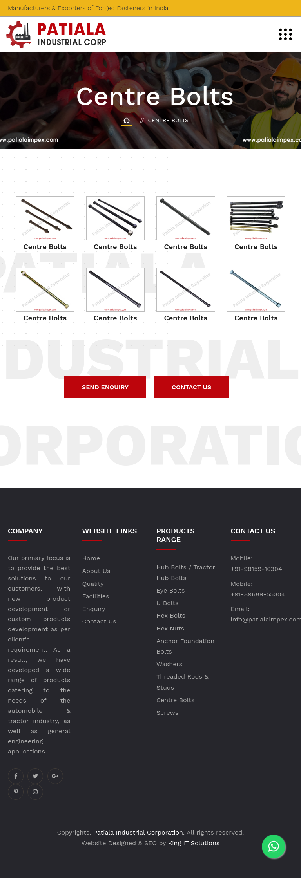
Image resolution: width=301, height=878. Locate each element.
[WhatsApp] (273, 850)
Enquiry (93, 608)
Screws (167, 712)
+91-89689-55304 (258, 594)
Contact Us (99, 621)
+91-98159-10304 (256, 569)
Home (91, 558)
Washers (169, 664)
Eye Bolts (170, 590)
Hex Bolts (170, 615)
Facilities (95, 596)
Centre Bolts (175, 700)
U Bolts (167, 603)
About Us (96, 570)
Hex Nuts (170, 628)
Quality (93, 583)
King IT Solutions (194, 843)
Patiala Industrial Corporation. (139, 832)
